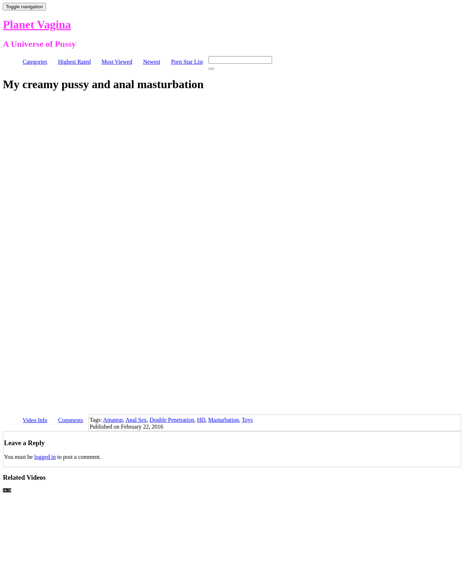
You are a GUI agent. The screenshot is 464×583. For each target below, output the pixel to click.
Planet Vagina (37, 24)
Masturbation (223, 420)
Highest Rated (74, 62)
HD (201, 420)
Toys (247, 420)
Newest (151, 62)
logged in (45, 457)
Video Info (35, 420)
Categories (35, 62)
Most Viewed (117, 62)
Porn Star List (187, 62)
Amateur (113, 420)
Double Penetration (172, 420)
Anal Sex (136, 420)
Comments (70, 420)
